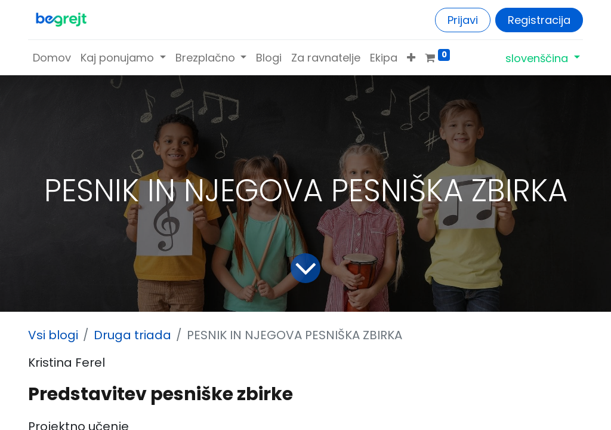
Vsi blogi (53, 335)
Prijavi (463, 20)
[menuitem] (52, 57)
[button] (411, 57)
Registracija (539, 20)
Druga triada (132, 335)
